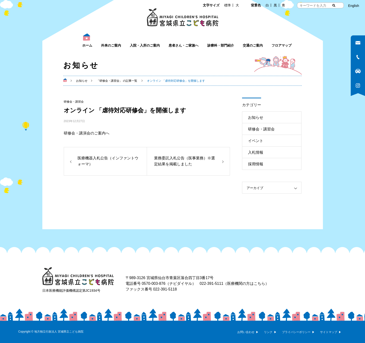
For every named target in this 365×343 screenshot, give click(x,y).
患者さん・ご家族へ (184, 45)
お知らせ (255, 117)
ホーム (87, 45)
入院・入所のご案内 (145, 45)
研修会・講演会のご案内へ (86, 133)
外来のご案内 (111, 45)
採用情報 (255, 164)
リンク (268, 332)
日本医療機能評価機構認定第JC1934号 (71, 290)
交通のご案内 (253, 45)
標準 (227, 5)
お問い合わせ (245, 332)
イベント (255, 141)
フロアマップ (282, 45)
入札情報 (255, 152)
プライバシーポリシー (296, 332)
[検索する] (333, 5)
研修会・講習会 (74, 101)
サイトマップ (328, 332)
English (353, 6)
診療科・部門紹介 (220, 45)
